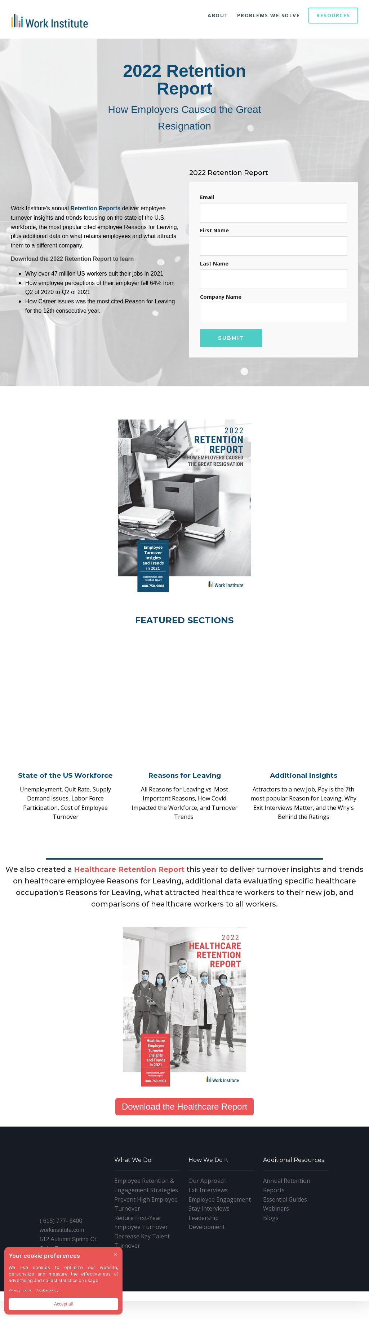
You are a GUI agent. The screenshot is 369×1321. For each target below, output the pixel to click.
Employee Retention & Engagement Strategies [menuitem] (146, 1217)
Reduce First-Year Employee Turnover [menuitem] (141, 1254)
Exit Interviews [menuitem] (208, 1222)
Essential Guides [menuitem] (285, 1232)
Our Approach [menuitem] (207, 1213)
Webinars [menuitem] (276, 1241)
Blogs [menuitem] (271, 1250)
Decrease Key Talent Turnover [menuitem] (142, 1273)
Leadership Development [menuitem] (206, 1254)
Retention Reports (96, 208)
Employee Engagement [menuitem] (219, 1232)
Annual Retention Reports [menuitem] (286, 1217)
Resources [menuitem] (333, 15)
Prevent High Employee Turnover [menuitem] (146, 1236)
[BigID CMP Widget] (63, 1282)
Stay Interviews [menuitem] (209, 1241)
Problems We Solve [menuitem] (268, 15)
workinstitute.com (62, 1224)
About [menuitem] (218, 15)
